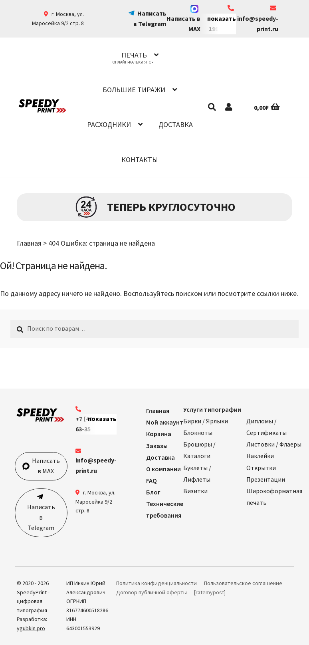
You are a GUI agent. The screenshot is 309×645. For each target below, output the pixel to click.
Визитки (195, 491)
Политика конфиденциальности (156, 583)
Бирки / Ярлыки (205, 421)
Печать (134, 55)
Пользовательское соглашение (243, 583)
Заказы (157, 446)
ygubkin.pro (31, 628)
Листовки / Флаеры (273, 444)
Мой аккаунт (164, 422)
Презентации (265, 479)
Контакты (139, 159)
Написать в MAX (183, 19)
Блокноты (197, 433)
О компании (163, 469)
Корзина (158, 434)
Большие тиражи (134, 89)
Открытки (261, 468)
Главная (29, 243)
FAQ (151, 480)
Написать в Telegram (41, 517)
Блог (153, 492)
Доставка (175, 124)
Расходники (109, 124)
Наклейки (260, 456)
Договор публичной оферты (151, 592)
